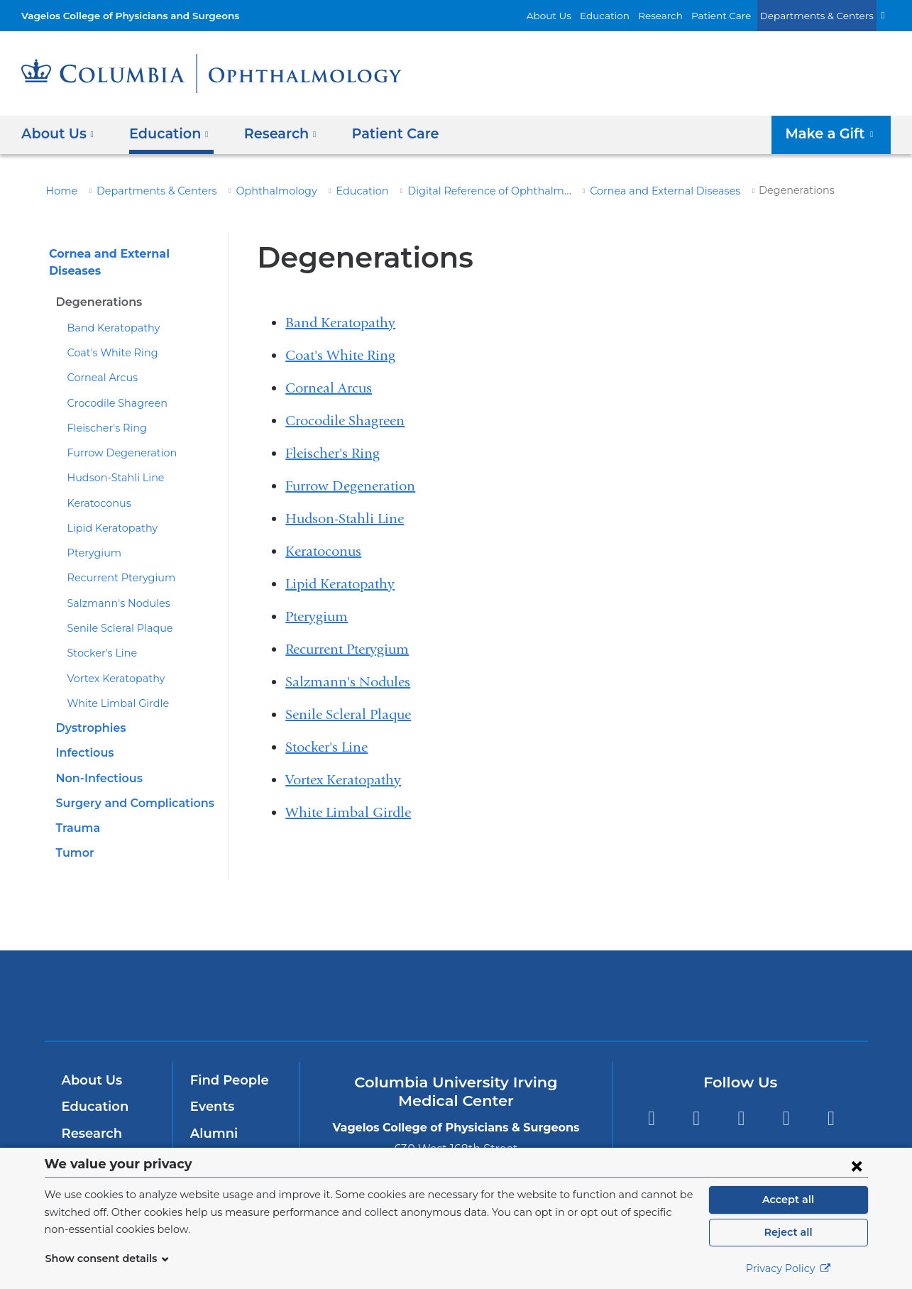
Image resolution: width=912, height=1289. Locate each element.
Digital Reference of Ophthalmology (450, 191)
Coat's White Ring (108, 336)
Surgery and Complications (130, 787)
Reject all (788, 1232)
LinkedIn (786, 1102)
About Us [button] (57, 133)
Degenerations (95, 286)
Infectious (83, 736)
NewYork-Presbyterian (456, 988)
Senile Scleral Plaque (116, 612)
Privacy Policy (788, 1268)
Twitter (696, 1102)
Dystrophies (88, 712)
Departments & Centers (823, 15)
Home (59, 191)
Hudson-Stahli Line (110, 461)
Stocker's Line (99, 636)
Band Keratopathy (108, 311)
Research (680, 15)
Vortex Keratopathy (110, 662)
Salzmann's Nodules (113, 587)
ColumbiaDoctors (660, 979)
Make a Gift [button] (835, 133)
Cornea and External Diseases (619, 191)
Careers (214, 1144)
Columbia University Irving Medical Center (264, 979)
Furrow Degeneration (115, 436)
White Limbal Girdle (112, 687)
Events (211, 1090)
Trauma (76, 812)
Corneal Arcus (99, 361)
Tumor (73, 836)
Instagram (831, 1102)
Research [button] (270, 133)
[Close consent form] (856, 1165)
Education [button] (164, 133)
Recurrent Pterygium (114, 561)
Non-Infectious (96, 762)
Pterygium (90, 536)
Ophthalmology (252, 191)
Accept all (788, 1199)
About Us (580, 15)
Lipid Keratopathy (107, 511)
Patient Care (737, 15)
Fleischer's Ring (103, 411)
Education (629, 15)
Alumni (212, 1117)
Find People (226, 1064)
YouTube (741, 1102)
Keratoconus (96, 487)
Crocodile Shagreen (112, 387)
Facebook (651, 1102)
